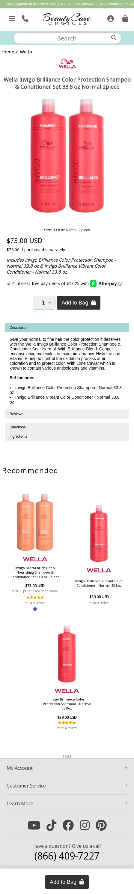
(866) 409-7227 (67, 855)
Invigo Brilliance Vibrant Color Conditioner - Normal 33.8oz (99, 583)
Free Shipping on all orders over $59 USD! (38, 4)
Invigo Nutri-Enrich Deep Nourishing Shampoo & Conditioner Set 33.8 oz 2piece (34, 572)
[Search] (114, 37)
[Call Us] (24, 17)
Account (20, 768)
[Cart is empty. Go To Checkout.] (124, 17)
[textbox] (67, 38)
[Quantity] (44, 303)
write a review (35, 602)
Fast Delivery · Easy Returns (96, 4)
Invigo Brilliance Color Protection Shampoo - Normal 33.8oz (67, 703)
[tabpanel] (67, 366)
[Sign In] (110, 17)
